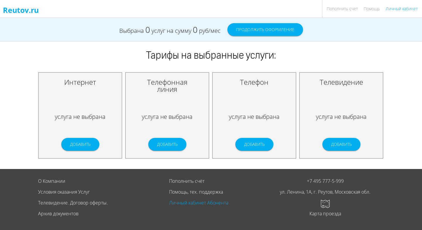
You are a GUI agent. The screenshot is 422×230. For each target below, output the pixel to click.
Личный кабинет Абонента (198, 202)
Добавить (80, 144)
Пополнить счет (342, 8)
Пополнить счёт (187, 181)
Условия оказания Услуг (64, 192)
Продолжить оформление (265, 29)
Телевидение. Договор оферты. (73, 202)
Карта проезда (325, 213)
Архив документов (58, 213)
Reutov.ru (21, 10)
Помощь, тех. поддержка (196, 192)
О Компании (51, 181)
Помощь (372, 8)
